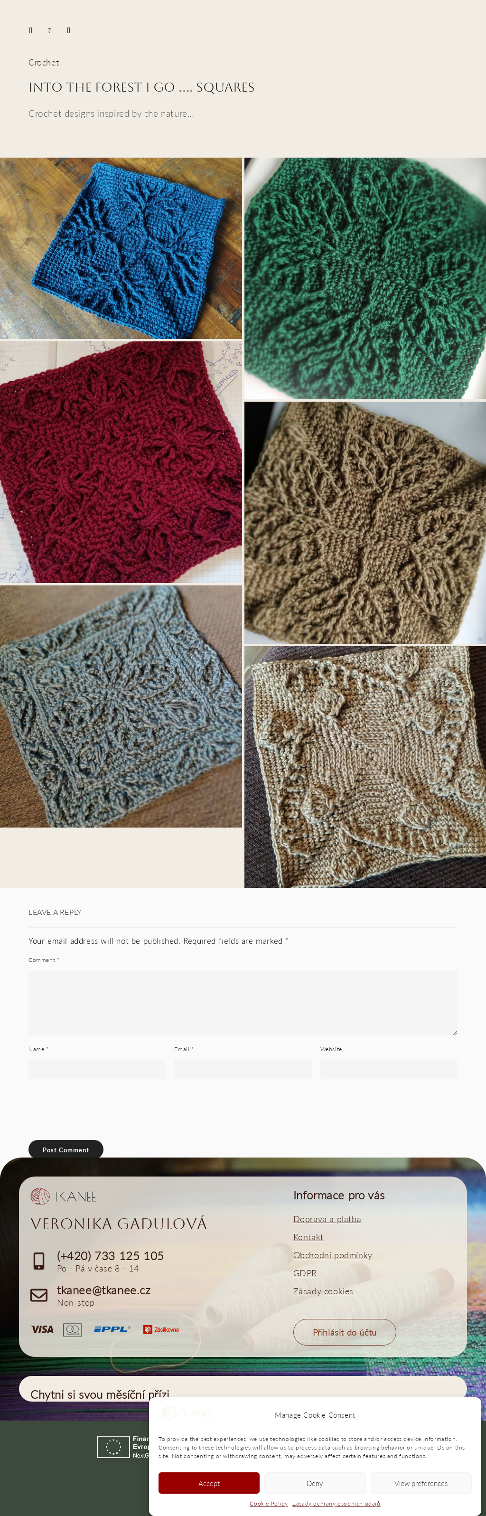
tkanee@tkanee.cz (104, 1290)
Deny (315, 1483)
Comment (43, 959)
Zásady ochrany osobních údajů (336, 1503)
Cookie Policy (269, 1503)
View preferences (421, 1483)
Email (184, 1049)
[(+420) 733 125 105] (38, 1261)
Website (331, 1049)
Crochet (43, 62)
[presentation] (93, 1142)
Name (38, 1049)
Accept (209, 1483)
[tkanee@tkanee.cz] (38, 1295)
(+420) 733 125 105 (110, 1255)
